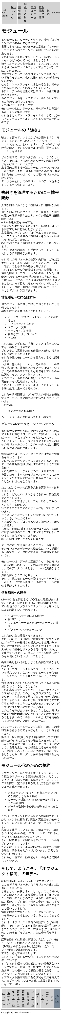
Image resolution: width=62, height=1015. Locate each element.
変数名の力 (18, 998)
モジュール (13, 998)
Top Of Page (4, 12)
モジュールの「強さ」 (21, 130)
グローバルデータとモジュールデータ (28, 424)
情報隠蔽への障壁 (13, 592)
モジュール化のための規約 (25, 765)
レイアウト (33, 998)
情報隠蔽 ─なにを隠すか (18, 297)
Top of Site (57, 998)
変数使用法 (23, 998)
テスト (42, 998)
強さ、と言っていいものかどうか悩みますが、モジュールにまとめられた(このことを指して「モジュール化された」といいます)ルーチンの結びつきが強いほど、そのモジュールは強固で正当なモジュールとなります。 (30, 144)
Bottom (56, 12)
